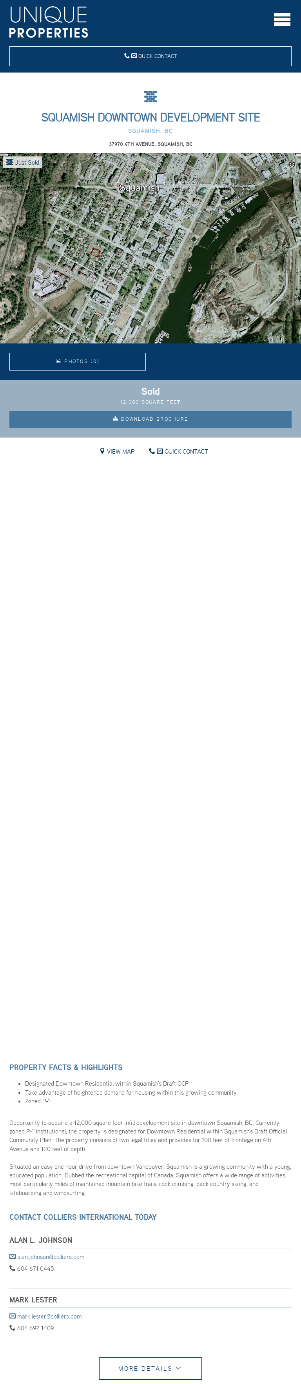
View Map (117, 451)
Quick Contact (150, 56)
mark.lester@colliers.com (45, 1316)
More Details (150, 1368)
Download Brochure (151, 419)
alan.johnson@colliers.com (46, 1256)
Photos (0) (78, 361)
